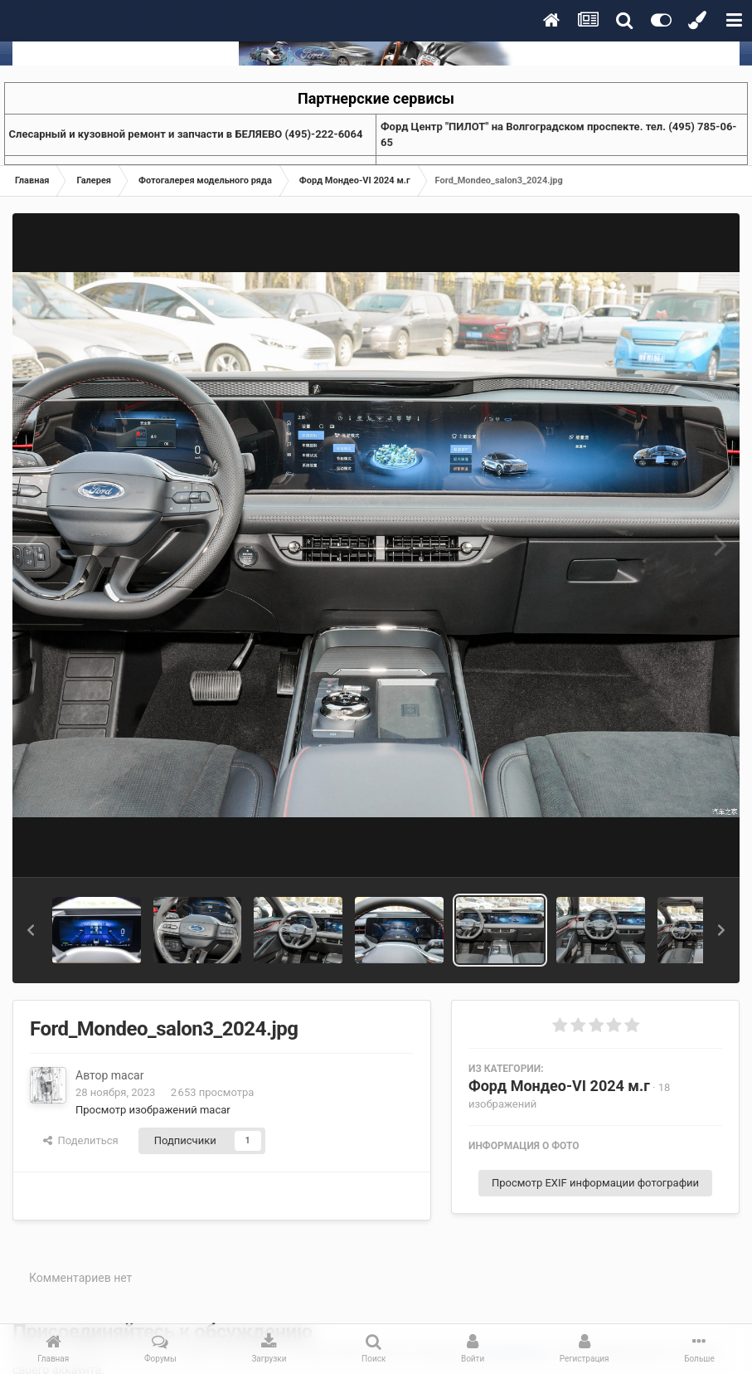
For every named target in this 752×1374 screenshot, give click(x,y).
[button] (30, 930)
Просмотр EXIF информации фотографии (595, 1183)
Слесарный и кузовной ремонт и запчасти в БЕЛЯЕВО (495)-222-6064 (186, 134)
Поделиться (81, 1140)
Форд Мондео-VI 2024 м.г (559, 1085)
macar (127, 1075)
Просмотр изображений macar (152, 1110)
